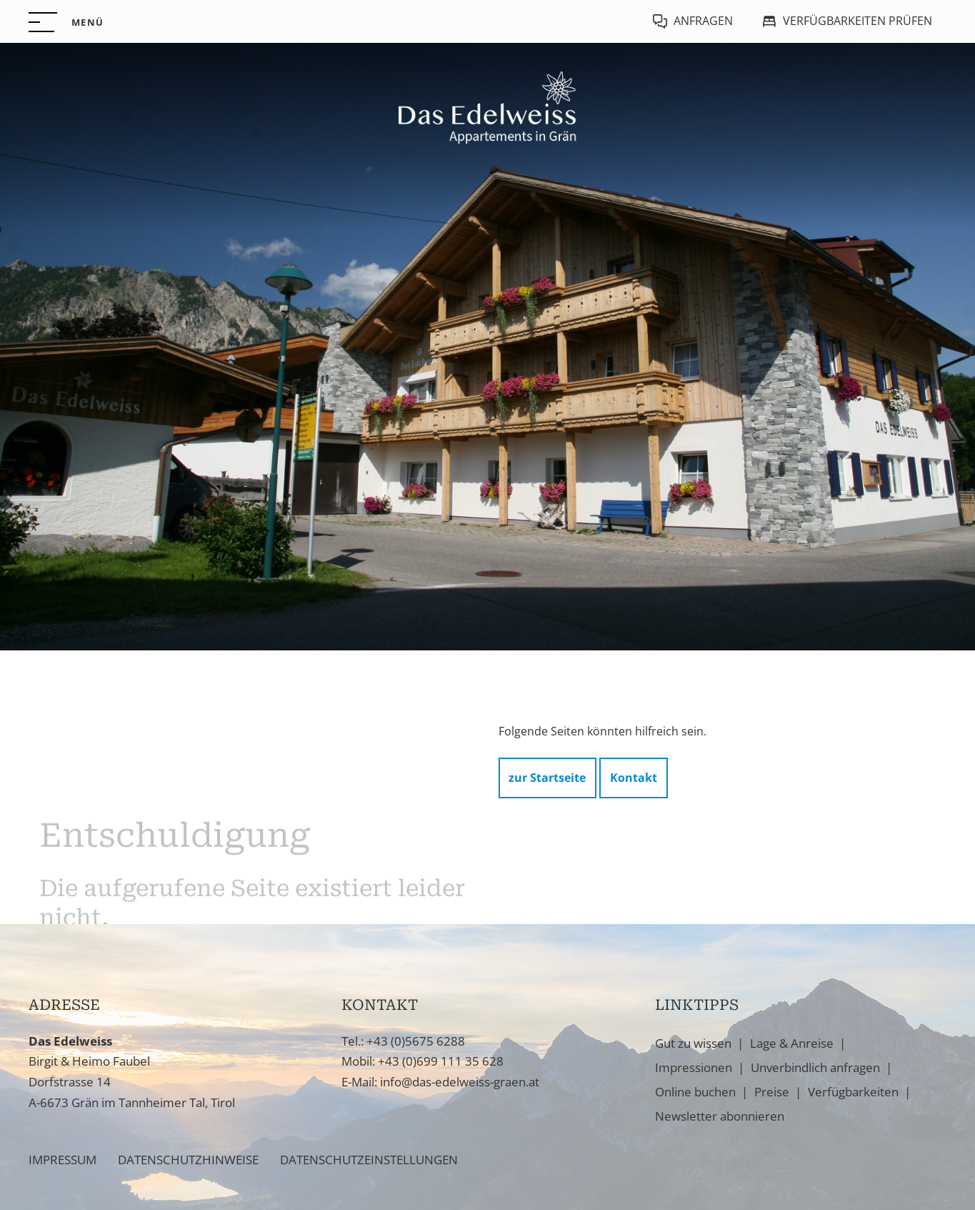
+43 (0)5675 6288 (415, 1041)
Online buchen (695, 1091)
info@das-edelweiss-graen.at (459, 1081)
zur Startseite (547, 781)
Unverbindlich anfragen (815, 1067)
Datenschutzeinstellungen (369, 1159)
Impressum (62, 1159)
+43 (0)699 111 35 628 (441, 1061)
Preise (771, 1091)
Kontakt (633, 781)
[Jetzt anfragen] (692, 21)
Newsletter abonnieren (719, 1116)
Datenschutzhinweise (188, 1159)
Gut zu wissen (693, 1043)
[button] (66, 22)
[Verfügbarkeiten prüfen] (846, 21)
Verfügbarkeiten (853, 1091)
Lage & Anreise (792, 1043)
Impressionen (693, 1067)
